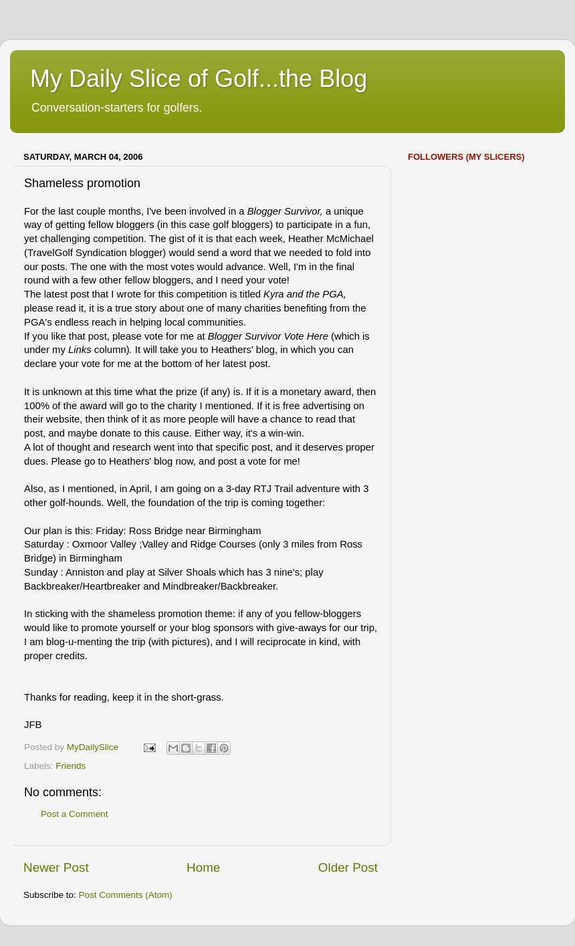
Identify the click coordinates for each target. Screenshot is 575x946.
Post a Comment (74, 814)
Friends (70, 766)
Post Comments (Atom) (125, 895)
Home (203, 867)
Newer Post (56, 867)
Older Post (348, 867)
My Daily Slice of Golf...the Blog (198, 78)
